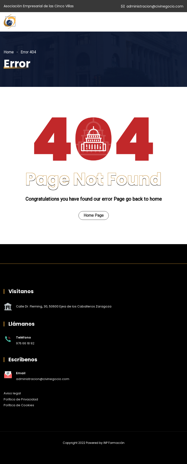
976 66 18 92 (25, 343)
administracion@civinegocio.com (154, 6)
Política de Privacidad (21, 399)
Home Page (94, 215)
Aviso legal (12, 393)
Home (9, 52)
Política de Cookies (19, 405)
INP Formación (114, 443)
